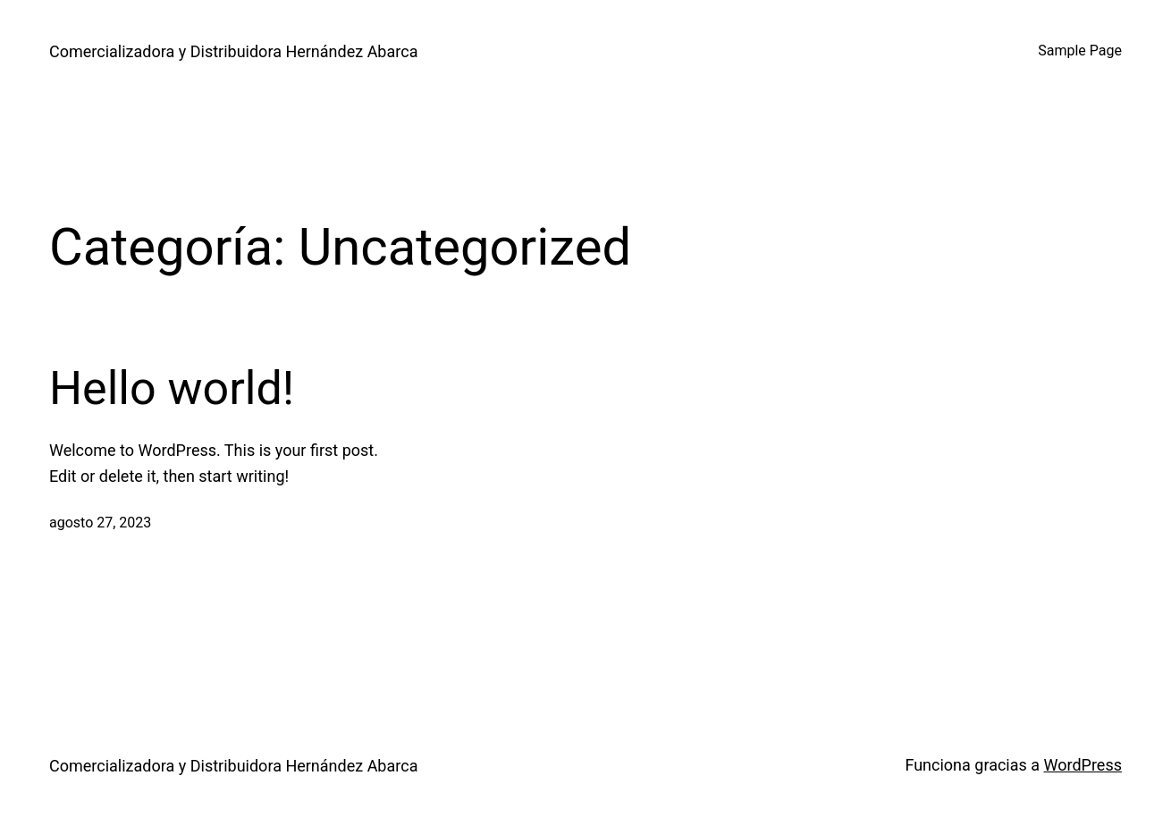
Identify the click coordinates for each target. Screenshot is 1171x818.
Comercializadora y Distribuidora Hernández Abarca (233, 51)
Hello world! (171, 388)
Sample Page (1080, 50)
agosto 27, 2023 (100, 522)
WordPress (1083, 764)
